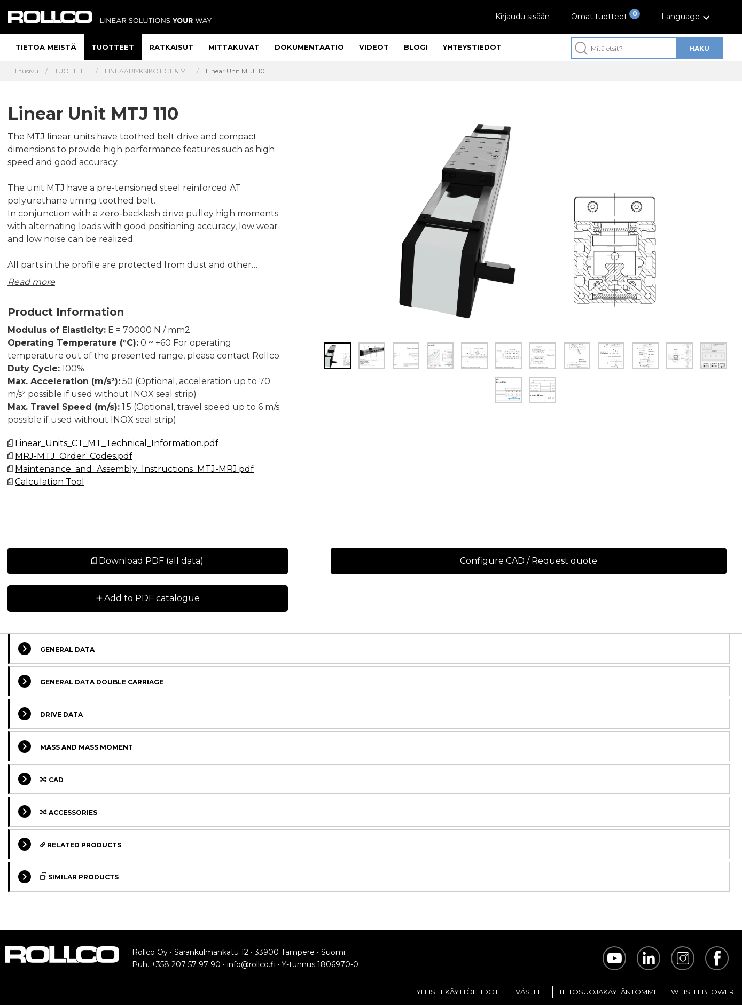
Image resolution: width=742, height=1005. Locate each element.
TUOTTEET (71, 71)
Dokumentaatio (309, 47)
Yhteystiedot (472, 47)
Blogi (416, 47)
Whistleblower (702, 991)
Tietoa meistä (45, 47)
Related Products (69, 844)
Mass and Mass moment (75, 746)
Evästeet (528, 991)
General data (56, 648)
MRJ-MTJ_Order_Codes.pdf (73, 456)
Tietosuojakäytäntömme (608, 991)
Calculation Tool (49, 482)
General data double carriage (90, 681)
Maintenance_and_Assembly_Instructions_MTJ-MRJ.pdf (134, 469)
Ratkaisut (171, 47)
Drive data (50, 713)
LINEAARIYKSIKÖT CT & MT (147, 71)
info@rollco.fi (251, 964)
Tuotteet (112, 47)
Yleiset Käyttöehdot (457, 991)
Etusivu (26, 71)
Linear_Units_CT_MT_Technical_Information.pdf (116, 443)
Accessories (57, 811)
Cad (41, 779)
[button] (687, 17)
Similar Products (68, 876)
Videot (374, 47)
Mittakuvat (234, 47)
